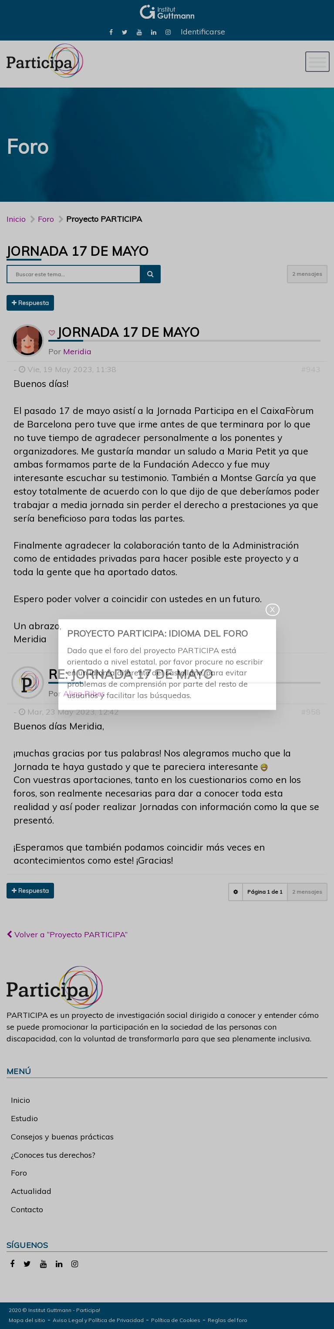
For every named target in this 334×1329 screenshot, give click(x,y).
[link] (111, 32)
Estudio (24, 1118)
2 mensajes (307, 274)
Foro (19, 1173)
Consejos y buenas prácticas (62, 1137)
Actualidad (31, 1191)
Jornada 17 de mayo (77, 251)
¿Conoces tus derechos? (53, 1155)
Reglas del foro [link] (227, 1320)
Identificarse (203, 32)
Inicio (16, 219)
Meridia (77, 351)
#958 (311, 712)
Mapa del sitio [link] (27, 1320)
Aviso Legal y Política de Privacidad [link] (98, 1320)
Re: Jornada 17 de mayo (130, 674)
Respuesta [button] (30, 303)
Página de (265, 891)
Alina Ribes (84, 693)
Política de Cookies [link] (175, 1320)
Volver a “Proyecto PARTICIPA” (67, 934)
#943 (311, 369)
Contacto (27, 1209)
